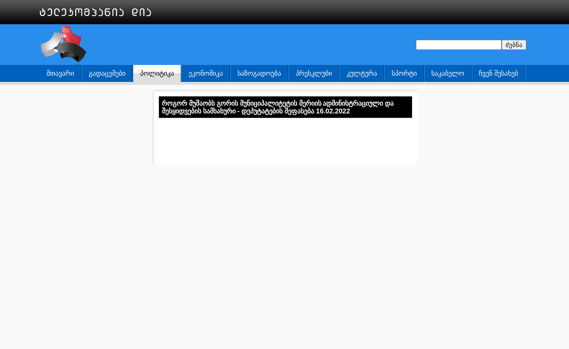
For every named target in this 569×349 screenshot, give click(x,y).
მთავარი (60, 73)
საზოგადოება (259, 73)
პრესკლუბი (314, 73)
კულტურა (362, 73)
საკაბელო (447, 73)
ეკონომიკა (206, 73)
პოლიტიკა (157, 73)
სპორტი (404, 73)
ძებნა (514, 44)
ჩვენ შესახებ (498, 73)
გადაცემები (107, 73)
